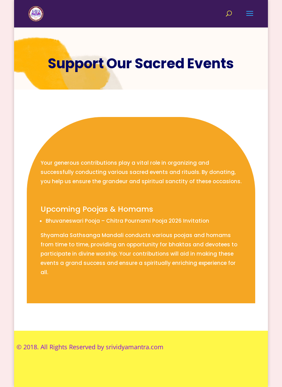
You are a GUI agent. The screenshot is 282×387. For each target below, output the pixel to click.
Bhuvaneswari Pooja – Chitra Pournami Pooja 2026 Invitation (127, 220)
